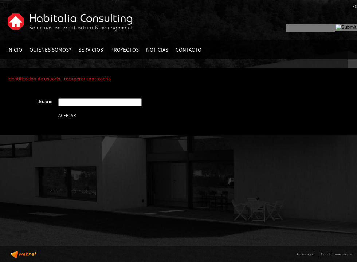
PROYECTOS (124, 49)
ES (355, 6)
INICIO (14, 49)
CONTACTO (188, 49)
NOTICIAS (157, 49)
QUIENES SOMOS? (50, 49)
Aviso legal (306, 254)
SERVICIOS (90, 49)
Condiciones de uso (337, 254)
